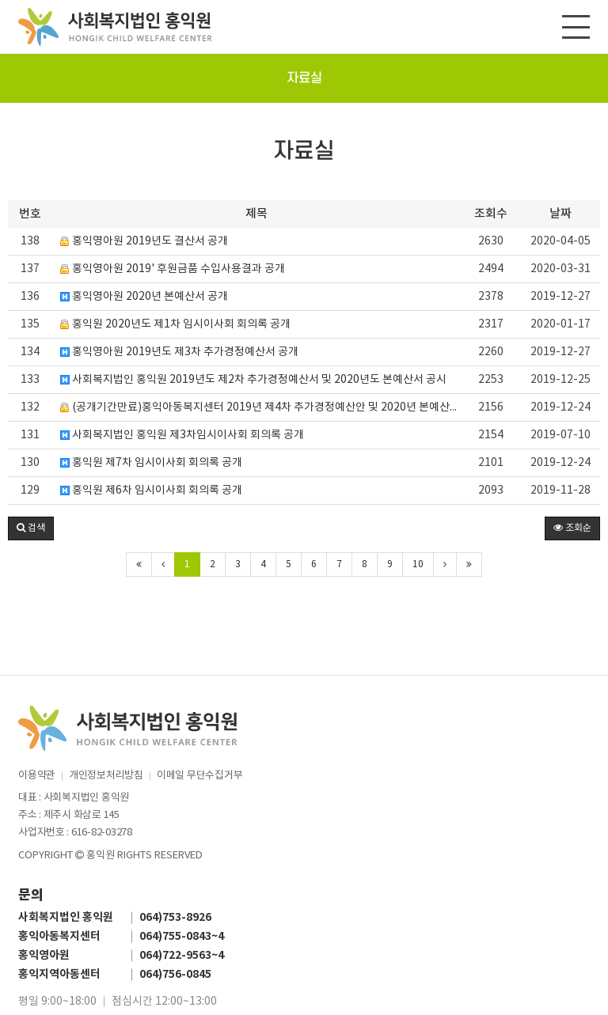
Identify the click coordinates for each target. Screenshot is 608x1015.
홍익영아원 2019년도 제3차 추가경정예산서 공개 (179, 352)
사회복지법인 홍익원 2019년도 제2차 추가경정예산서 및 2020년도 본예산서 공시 (253, 379)
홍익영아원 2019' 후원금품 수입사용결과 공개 (172, 269)
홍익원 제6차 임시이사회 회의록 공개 (151, 490)
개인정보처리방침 (106, 776)
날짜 (560, 214)
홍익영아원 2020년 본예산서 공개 (144, 296)
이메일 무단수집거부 (199, 776)
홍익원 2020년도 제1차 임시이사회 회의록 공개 (175, 324)
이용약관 (36, 776)
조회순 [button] (572, 528)
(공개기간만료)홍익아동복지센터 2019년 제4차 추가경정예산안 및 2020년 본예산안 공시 (260, 407)
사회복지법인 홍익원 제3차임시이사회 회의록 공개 (182, 435)
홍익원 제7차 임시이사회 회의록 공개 (151, 462)
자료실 (304, 78)
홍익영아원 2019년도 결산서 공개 (144, 241)
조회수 (490, 214)
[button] (31, 528)
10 (418, 564)
